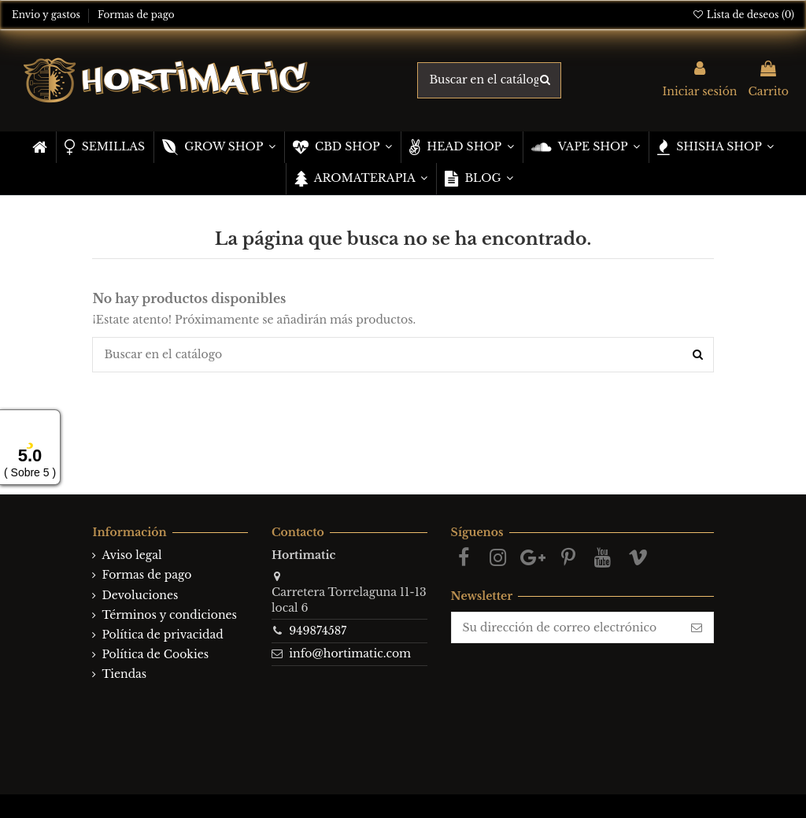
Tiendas (124, 674)
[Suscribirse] (696, 627)
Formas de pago (136, 14)
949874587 (317, 631)
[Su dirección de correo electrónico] (566, 627)
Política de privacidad (162, 634)
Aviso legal (131, 555)
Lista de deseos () (743, 14)
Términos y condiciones (169, 615)
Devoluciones (140, 595)
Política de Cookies (155, 654)
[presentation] (582, 674)
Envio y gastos (47, 14)
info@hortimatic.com (350, 653)
